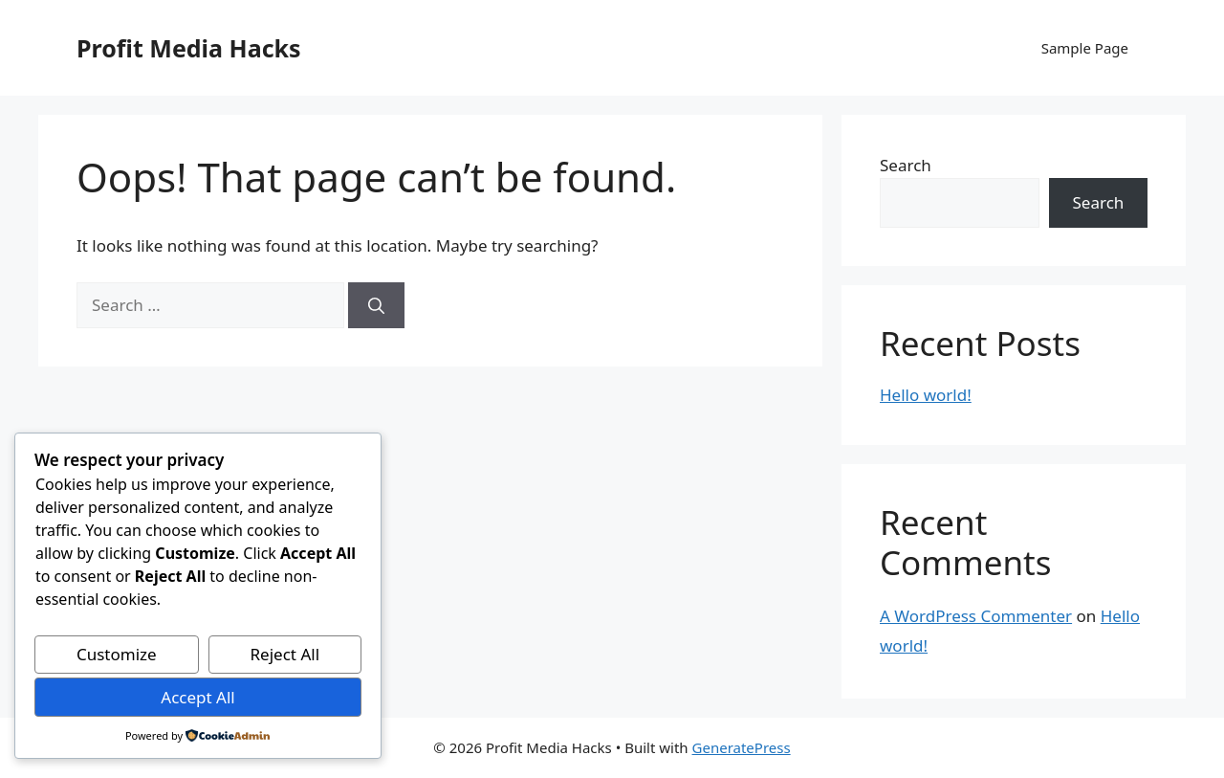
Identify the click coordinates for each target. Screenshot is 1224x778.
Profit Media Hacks (188, 48)
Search (905, 165)
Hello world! (926, 395)
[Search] (376, 305)
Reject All (285, 654)
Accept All (197, 697)
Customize (116, 654)
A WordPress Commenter (976, 616)
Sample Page (1084, 47)
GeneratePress (741, 747)
